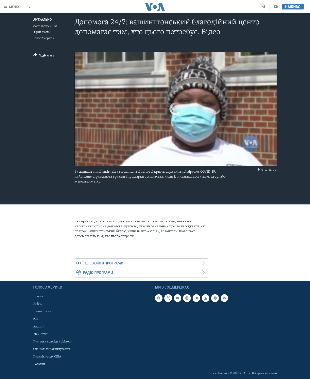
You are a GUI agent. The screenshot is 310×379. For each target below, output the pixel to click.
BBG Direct (40, 334)
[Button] (43, 56)
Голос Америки (44, 38)
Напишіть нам (43, 311)
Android (38, 326)
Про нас (38, 296)
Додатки (39, 364)
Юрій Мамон (42, 32)
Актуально (42, 20)
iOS (35, 319)
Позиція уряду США (47, 356)
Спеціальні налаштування (51, 349)
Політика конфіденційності (53, 341)
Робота (38, 304)
